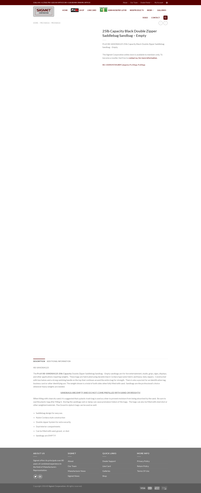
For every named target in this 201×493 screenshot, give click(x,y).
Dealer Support (109, 461)
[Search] (165, 18)
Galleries (161, 10)
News (150, 10)
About (125, 3)
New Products (137, 10)
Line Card (91, 10)
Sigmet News (73, 476)
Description (39, 361)
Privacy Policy (143, 461)
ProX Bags (55, 23)
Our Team (134, 3)
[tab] (39, 361)
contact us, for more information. (143, 58)
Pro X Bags (44, 23)
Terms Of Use (143, 471)
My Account (159, 3)
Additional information (59, 361)
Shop (77, 10)
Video (145, 18)
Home (65, 10)
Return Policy (143, 466)
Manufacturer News (77, 471)
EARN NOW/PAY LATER (113, 10)
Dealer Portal (146, 2)
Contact (155, 18)
